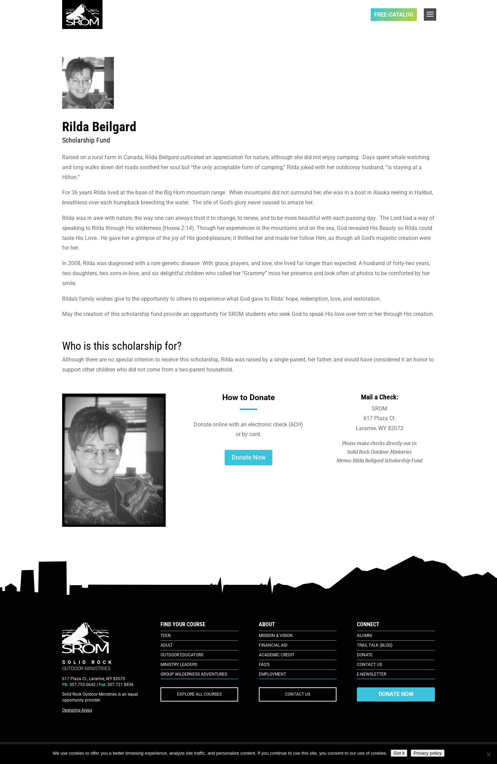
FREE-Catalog (393, 14)
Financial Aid (273, 645)
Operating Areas (77, 710)
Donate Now (248, 457)
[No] (488, 754)
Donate (365, 654)
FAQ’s (264, 664)
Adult (166, 645)
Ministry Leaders (178, 664)
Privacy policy (427, 753)
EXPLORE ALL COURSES (199, 694)
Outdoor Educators (181, 654)
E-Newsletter (371, 674)
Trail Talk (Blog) (374, 645)
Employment (272, 674)
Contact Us (369, 664)
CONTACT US (297, 694)
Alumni (364, 635)
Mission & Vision (276, 635)
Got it (399, 753)
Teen (165, 635)
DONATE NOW (396, 694)
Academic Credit (276, 654)
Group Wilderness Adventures (193, 674)
